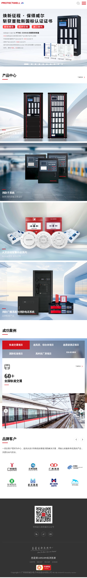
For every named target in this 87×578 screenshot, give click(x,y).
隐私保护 (38, 562)
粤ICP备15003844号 (56, 573)
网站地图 (49, 562)
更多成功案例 (71, 353)
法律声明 (27, 562)
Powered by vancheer (72, 573)
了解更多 (78, 76)
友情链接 (59, 562)
